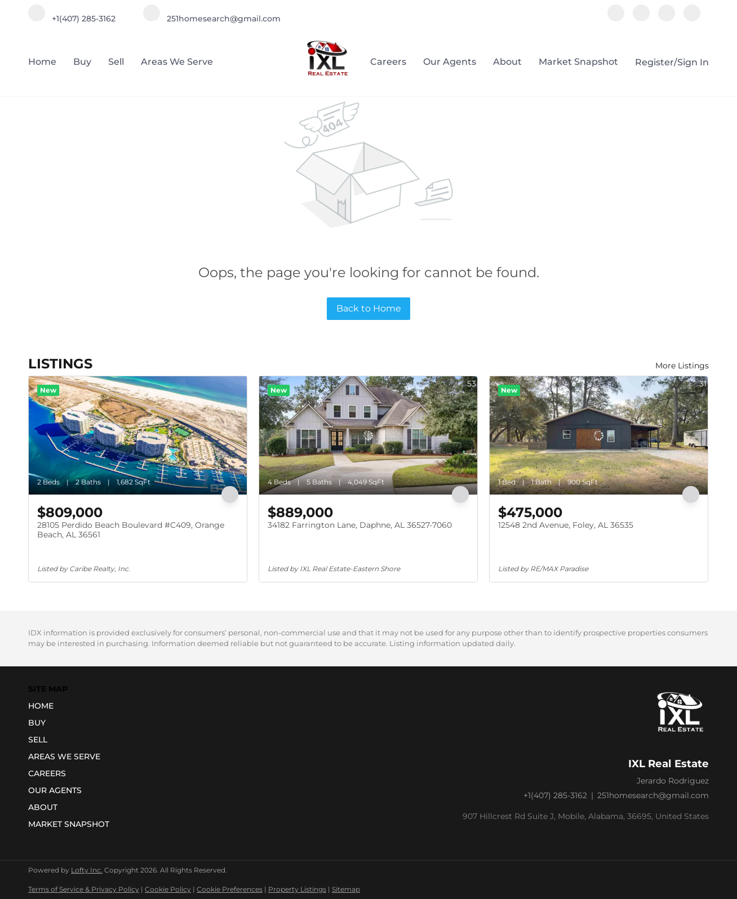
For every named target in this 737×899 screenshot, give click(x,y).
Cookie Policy (168, 889)
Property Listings (297, 889)
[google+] (691, 18)
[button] (72, 705)
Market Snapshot (578, 61)
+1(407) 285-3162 (555, 795)
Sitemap (346, 889)
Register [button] (654, 62)
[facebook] (615, 18)
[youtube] (666, 18)
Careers (388, 61)
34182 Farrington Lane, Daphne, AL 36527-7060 (360, 525)
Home (42, 61)
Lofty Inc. (87, 870)
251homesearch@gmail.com (653, 795)
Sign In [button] (693, 62)
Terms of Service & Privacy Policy (83, 889)
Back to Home (368, 308)
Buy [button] (82, 61)
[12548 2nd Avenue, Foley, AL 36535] (599, 435)
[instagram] (641, 18)
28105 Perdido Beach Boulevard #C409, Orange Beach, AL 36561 (130, 530)
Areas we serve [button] (177, 61)
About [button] (507, 61)
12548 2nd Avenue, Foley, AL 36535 (565, 525)
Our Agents (449, 61)
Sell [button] (116, 61)
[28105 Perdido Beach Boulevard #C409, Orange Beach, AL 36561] (138, 435)
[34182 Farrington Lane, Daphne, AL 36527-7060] (368, 435)
